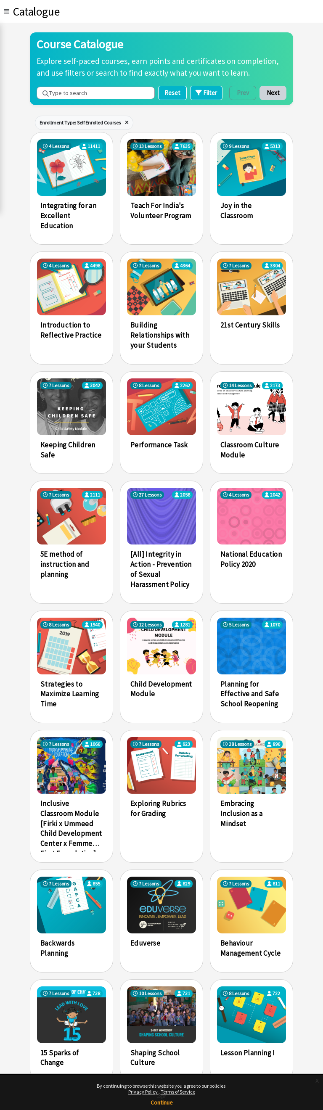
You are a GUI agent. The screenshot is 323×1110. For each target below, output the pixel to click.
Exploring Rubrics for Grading (158, 808)
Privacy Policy (143, 1092)
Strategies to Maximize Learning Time (69, 694)
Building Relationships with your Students (159, 335)
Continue (162, 1102)
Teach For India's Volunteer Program (160, 210)
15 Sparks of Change (59, 1058)
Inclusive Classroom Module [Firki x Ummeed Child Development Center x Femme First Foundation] (71, 825)
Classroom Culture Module (249, 450)
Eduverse (145, 943)
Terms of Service (178, 1092)
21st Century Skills (250, 325)
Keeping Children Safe (67, 450)
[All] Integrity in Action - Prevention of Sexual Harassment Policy (161, 569)
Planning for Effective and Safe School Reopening (249, 694)
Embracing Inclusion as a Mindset (241, 813)
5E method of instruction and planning (64, 564)
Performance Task (159, 444)
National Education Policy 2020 (251, 559)
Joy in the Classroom (236, 210)
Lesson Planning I (247, 1052)
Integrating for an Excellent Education (68, 215)
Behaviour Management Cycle (250, 948)
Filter (206, 93)
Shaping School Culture (155, 1058)
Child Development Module (161, 689)
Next (273, 93)
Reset (172, 93)
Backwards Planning (57, 948)
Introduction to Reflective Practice (71, 330)
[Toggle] (6, 11)
